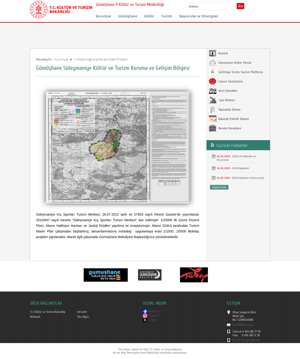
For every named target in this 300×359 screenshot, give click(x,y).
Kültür (149, 16)
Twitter (151, 320)
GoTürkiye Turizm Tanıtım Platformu (236, 72)
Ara (240, 6)
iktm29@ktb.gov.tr (243, 325)
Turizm (166, 16)
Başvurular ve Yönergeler (198, 16)
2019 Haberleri (240, 168)
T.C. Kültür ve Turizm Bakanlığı (47, 312)
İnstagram (153, 315)
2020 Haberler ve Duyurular (248, 178)
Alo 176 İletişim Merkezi (246, 340)
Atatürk (218, 53)
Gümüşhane (127, 16)
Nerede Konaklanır (225, 128)
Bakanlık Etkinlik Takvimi (229, 119)
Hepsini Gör (219, 187)
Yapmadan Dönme (224, 109)
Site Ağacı (83, 317)
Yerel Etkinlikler (223, 90)
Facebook (154, 311)
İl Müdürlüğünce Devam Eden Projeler (101, 59)
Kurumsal (103, 16)
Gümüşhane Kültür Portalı (230, 62)
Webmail (35, 317)
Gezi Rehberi (222, 100)
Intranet (82, 312)
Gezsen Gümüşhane (226, 81)
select (228, 6)
